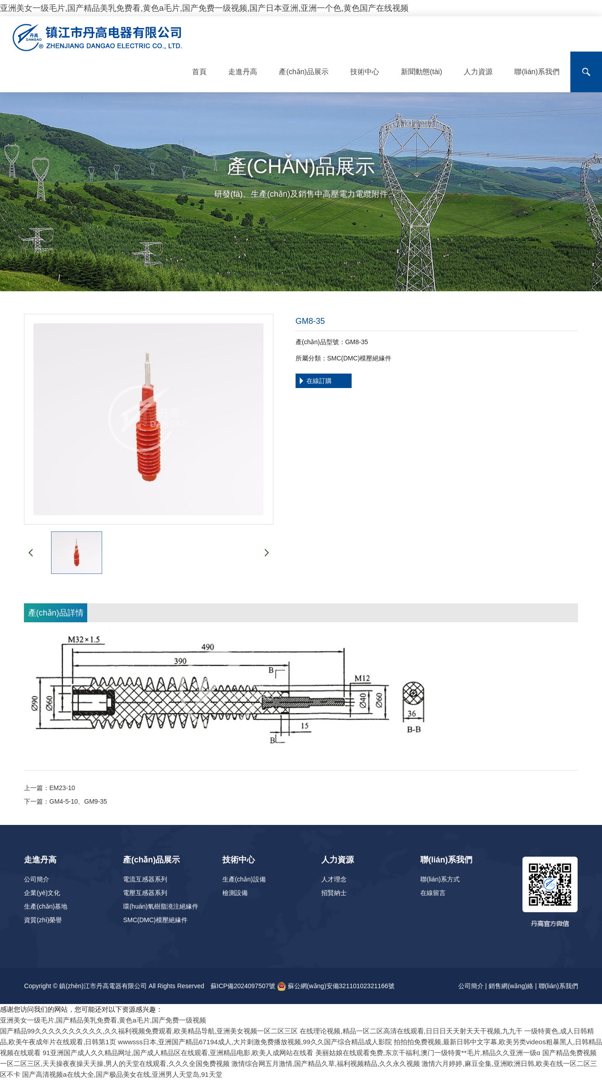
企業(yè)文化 (42, 892)
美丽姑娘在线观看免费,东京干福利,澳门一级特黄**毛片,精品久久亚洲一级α (428, 1052)
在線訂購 (319, 380)
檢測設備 (235, 892)
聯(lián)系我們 (537, 72)
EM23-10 (62, 787)
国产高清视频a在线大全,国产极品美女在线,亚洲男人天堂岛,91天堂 (122, 1074)
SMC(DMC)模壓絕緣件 (155, 920)
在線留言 (433, 892)
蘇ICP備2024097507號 (243, 986)
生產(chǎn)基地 (45, 906)
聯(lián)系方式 (440, 879)
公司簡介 (36, 879)
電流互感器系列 (145, 879)
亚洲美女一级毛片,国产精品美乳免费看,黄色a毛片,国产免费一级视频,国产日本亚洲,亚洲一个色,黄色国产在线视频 (204, 8)
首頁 (199, 72)
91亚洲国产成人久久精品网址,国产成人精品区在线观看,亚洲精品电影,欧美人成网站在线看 (177, 1052)
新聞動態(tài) (421, 72)
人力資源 (478, 72)
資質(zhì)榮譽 (43, 920)
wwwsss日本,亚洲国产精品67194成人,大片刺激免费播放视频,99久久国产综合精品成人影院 (255, 1042)
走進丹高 (242, 72)
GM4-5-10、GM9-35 (78, 801)
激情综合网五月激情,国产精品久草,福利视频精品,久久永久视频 (325, 1063)
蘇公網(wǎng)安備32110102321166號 (336, 986)
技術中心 (364, 72)
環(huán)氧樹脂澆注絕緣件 (160, 906)
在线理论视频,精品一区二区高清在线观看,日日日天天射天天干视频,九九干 (411, 1031)
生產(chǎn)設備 (244, 879)
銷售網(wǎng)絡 (511, 986)
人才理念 (334, 879)
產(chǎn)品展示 (303, 72)
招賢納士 (334, 892)
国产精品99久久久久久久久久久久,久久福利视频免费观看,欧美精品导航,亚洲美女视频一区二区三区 (149, 1031)
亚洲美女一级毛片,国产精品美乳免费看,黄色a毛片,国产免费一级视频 (103, 1020)
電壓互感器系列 (145, 892)
